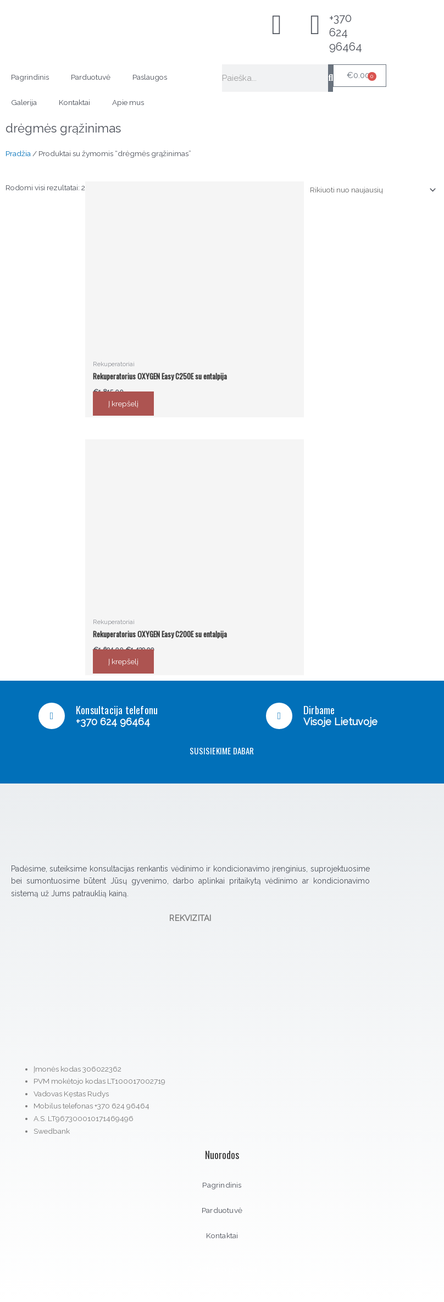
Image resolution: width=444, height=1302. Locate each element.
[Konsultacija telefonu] (51, 716)
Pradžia (18, 153)
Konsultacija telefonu (117, 709)
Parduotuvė (90, 77)
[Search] (330, 78)
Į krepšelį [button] (123, 403)
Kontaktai (74, 102)
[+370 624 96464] (315, 24)
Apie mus (128, 102)
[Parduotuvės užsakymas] (371, 189)
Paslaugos (149, 77)
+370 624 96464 (345, 32)
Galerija (24, 102)
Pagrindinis (30, 77)
